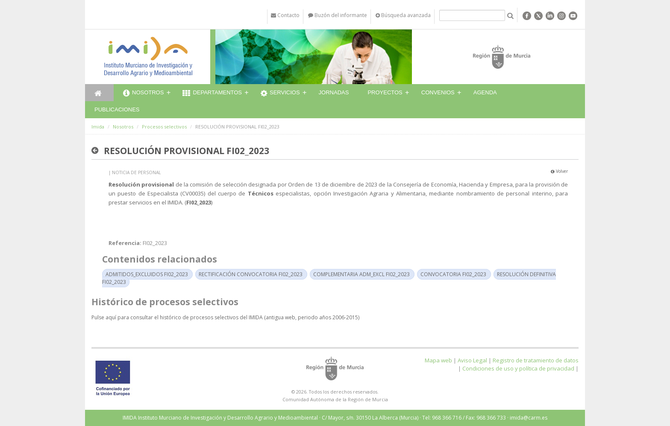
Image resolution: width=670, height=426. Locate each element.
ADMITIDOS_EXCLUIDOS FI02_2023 (147, 274)
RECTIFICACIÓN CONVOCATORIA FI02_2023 (251, 274)
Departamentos (212, 93)
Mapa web (438, 360)
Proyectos (384, 92)
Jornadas (334, 92)
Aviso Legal (472, 360)
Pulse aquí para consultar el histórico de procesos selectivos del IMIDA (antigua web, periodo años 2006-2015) (225, 317)
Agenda (485, 92)
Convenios (438, 92)
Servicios (280, 93)
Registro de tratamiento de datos (536, 360)
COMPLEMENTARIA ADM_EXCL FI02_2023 (361, 274)
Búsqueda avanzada (403, 15)
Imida (97, 126)
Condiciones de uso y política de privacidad (518, 368)
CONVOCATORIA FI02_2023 (453, 274)
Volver (559, 171)
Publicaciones (116, 109)
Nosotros (143, 93)
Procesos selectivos (164, 126)
